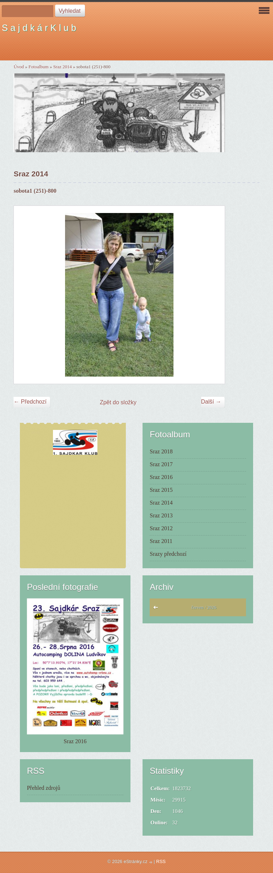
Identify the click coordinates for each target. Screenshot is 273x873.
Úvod (19, 66)
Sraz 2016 (161, 477)
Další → (211, 402)
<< (157, 609)
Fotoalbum (38, 66)
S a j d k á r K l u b (39, 28)
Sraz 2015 (161, 490)
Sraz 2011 (161, 541)
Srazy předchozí (168, 554)
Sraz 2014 (62, 66)
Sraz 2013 (161, 515)
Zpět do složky (118, 402)
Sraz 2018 (161, 451)
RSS (161, 861)
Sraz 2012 (161, 528)
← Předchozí (30, 402)
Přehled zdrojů (43, 788)
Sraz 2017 (161, 464)
